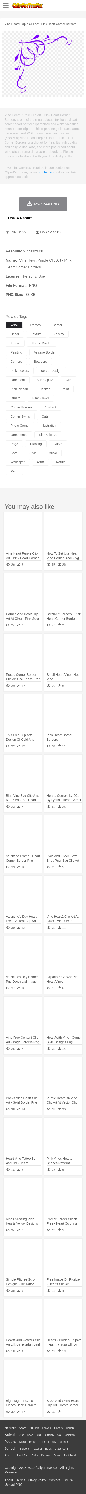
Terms (21, 1480)
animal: (10, 1435)
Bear (30, 1435)
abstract (50, 407)
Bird (38, 1435)
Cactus (58, 1428)
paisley (58, 334)
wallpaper (18, 462)
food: (9, 1455)
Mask (22, 1441)
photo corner (20, 425)
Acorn (22, 1428)
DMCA (68, 1480)
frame (15, 343)
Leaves (46, 1428)
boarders (40, 361)
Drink (57, 1455)
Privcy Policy (37, 1480)
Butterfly (49, 1435)
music (52, 453)
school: (10, 1448)
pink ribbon (19, 389)
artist (40, 462)
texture (36, 334)
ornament (18, 380)
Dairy (34, 1455)
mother (63, 1441)
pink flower (40, 398)
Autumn (34, 1428)
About (9, 1480)
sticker (45, 389)
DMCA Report (20, 218)
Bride (42, 1441)
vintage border (44, 352)
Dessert (45, 1455)
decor (15, 334)
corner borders (22, 407)
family (52, 1441)
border (57, 325)
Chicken (70, 1435)
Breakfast (22, 1455)
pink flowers (20, 371)
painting (16, 352)
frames (35, 325)
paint (65, 389)
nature (61, 462)
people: (10, 1441)
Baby (32, 1441)
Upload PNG (14, 1484)
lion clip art (47, 435)
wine (14, 325)
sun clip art (45, 380)
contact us (46, 172)
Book (48, 1448)
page (14, 444)
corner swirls (20, 416)
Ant (21, 1435)
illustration (49, 425)
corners (16, 361)
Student (24, 1448)
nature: (10, 1428)
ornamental (19, 435)
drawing (36, 444)
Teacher (37, 1448)
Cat (59, 1435)
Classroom (61, 1448)
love (14, 453)
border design (51, 371)
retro (14, 471)
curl (69, 380)
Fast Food (69, 1455)
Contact (54, 1480)
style (32, 453)
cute (45, 416)
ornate (15, 398)
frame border (41, 343)
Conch (70, 1428)
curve (58, 444)
